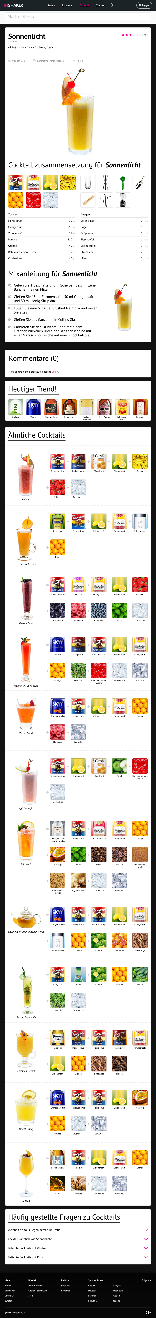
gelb (51, 47)
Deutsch (92, 1290)
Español (92, 1295)
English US (93, 1300)
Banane (12, 239)
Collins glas (87, 220)
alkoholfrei (13, 47)
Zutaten (100, 5)
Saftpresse (87, 233)
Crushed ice (15, 258)
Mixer (84, 258)
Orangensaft (15, 227)
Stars (30, 1295)
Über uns (65, 1285)
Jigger (84, 227)
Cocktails (85, 5)
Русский (117, 1295)
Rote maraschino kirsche (22, 252)
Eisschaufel (87, 239)
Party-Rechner (35, 1285)
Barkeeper (67, 5)
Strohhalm (87, 252)
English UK (93, 1285)
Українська (118, 1290)
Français (117, 1285)
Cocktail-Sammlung (37, 1290)
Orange (12, 245)
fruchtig (42, 47)
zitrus (23, 47)
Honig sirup (15, 220)
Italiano (116, 1300)
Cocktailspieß (88, 245)
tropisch (32, 47)
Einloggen (144, 5)
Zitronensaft (15, 233)
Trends (52, 5)
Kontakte (65, 1290)
